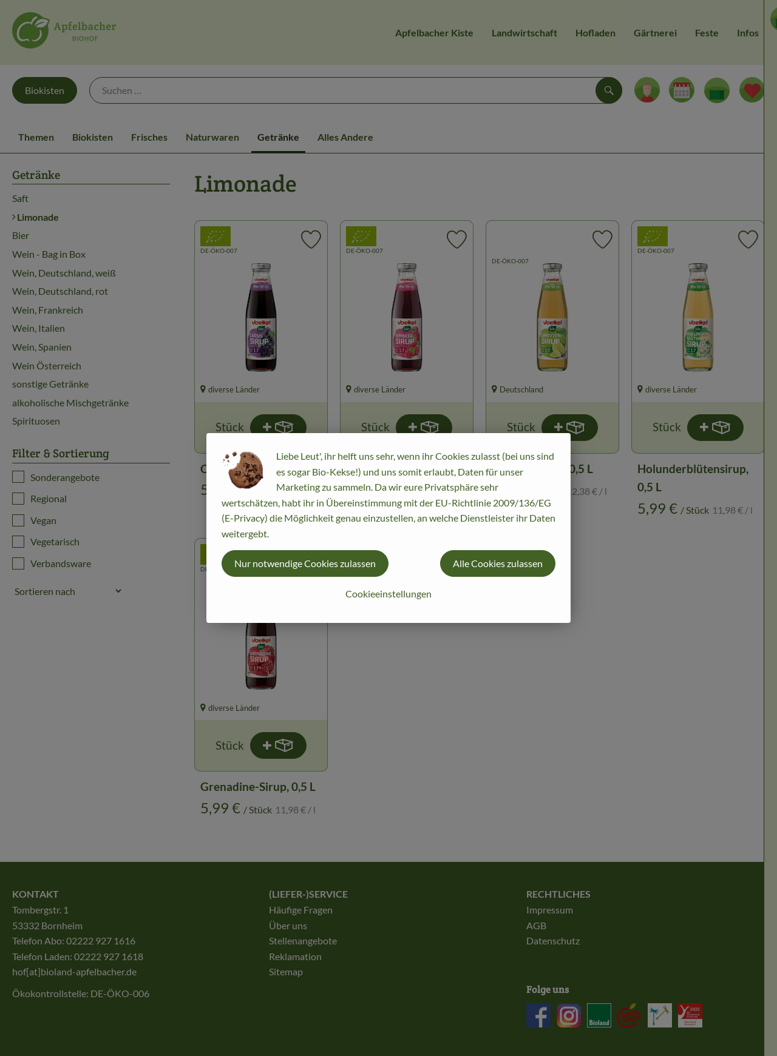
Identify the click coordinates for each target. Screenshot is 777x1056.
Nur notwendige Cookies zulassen (305, 563)
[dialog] (388, 528)
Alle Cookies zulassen (498, 563)
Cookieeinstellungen (388, 593)
